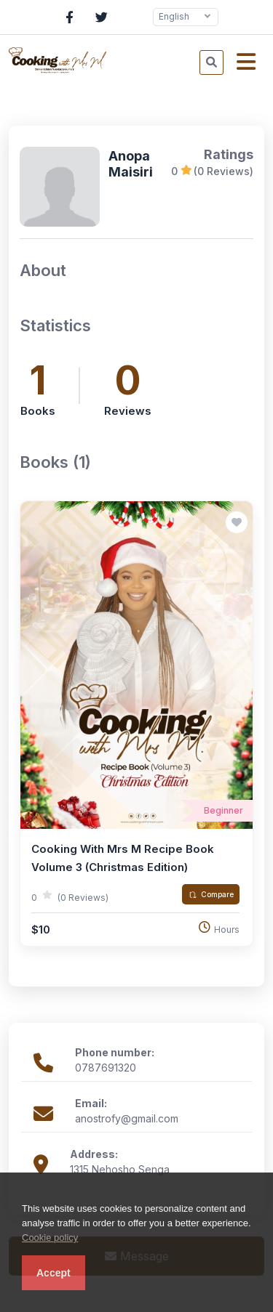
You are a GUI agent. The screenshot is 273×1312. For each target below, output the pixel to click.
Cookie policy (50, 1237)
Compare (211, 894)
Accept (53, 1273)
